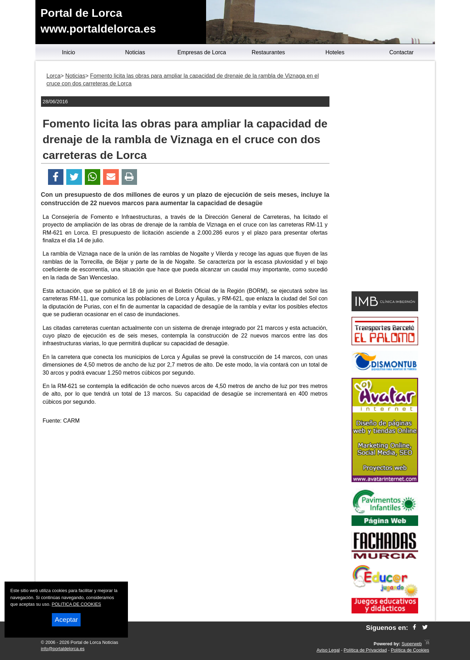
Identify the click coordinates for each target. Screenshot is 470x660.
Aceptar (66, 619)
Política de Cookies (410, 650)
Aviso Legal (328, 650)
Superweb (412, 643)
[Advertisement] (185, 480)
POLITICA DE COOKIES (76, 604)
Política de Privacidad (365, 650)
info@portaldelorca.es (63, 648)
